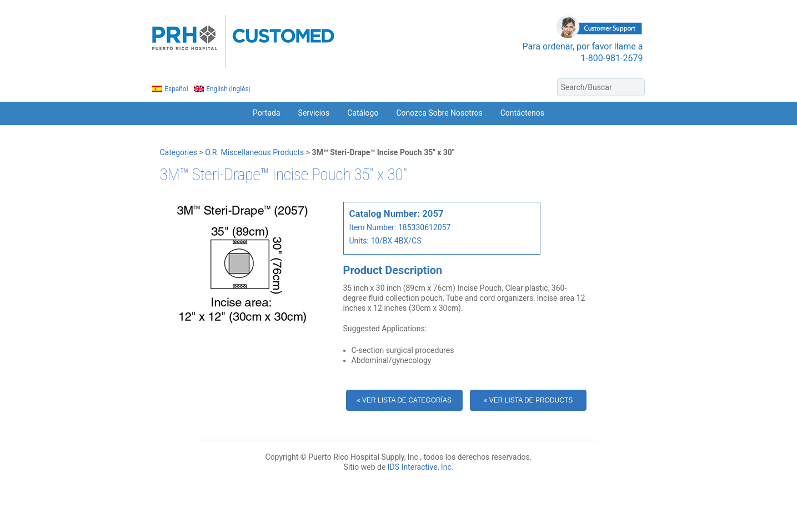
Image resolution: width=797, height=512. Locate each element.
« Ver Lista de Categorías (404, 400)
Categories (178, 152)
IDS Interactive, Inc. (421, 467)
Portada (266, 112)
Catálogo (362, 112)
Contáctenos (522, 112)
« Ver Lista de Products (528, 400)
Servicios (314, 112)
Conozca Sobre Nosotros (439, 112)
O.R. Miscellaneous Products (254, 152)
